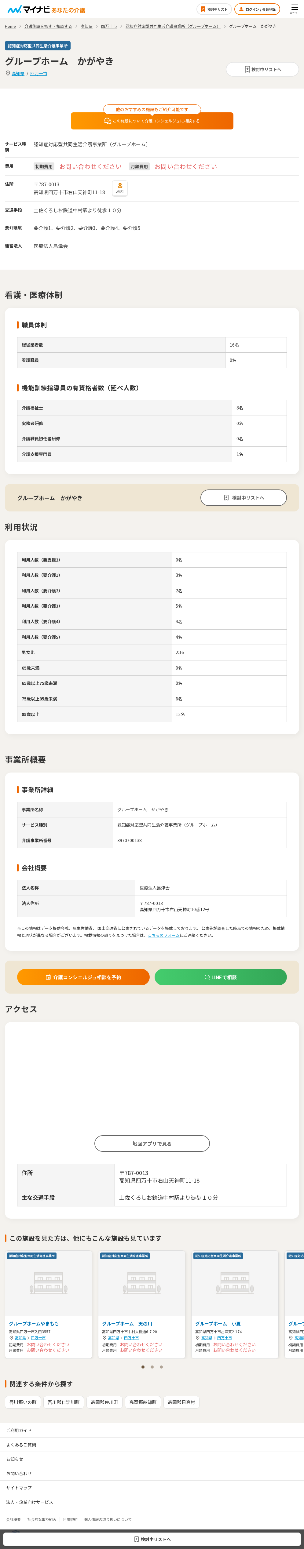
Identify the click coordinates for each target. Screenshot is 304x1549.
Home (10, 26)
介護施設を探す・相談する (48, 26)
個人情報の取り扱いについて (108, 1519)
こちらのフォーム (164, 935)
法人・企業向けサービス (29, 1502)
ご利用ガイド (19, 1430)
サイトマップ (19, 1488)
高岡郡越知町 (143, 1402)
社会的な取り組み (42, 1519)
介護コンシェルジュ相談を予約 (83, 977)
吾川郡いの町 (23, 1402)
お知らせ (14, 1459)
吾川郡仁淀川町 (64, 1402)
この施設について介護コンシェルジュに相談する (152, 121)
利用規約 (70, 1519)
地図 (120, 188)
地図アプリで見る (152, 1143)
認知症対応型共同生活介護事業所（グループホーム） (173, 26)
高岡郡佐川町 (104, 1402)
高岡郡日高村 (181, 1402)
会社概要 (13, 1519)
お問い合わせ (19, 1473)
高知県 (18, 73)
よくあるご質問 (21, 1445)
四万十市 (38, 73)
